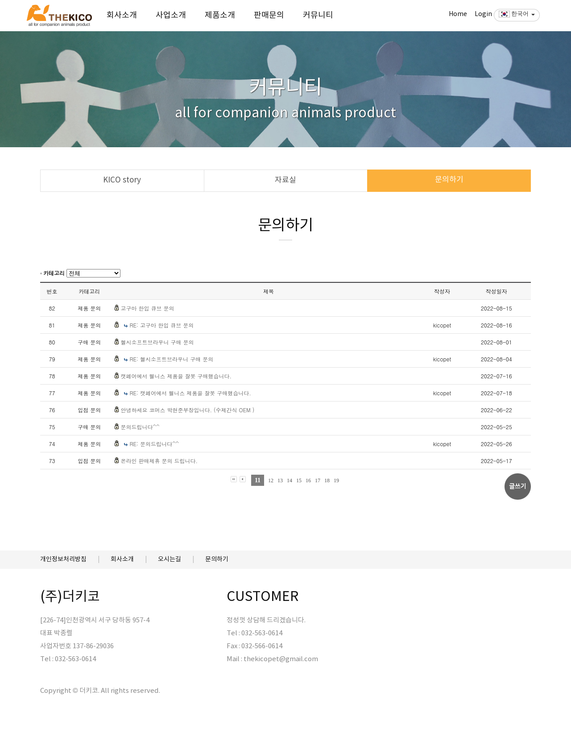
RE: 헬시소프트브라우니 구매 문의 (171, 359)
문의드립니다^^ (139, 427)
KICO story (122, 180)
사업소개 (171, 15)
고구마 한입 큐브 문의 (147, 308)
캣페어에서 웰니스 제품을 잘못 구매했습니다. (176, 376)
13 (280, 480)
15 (299, 480)
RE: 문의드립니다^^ (154, 443)
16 (308, 480)
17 (317, 480)
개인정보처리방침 (63, 559)
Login (483, 14)
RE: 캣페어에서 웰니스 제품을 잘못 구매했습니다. (190, 393)
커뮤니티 (318, 15)
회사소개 (122, 15)
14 (289, 480)
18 (327, 480)
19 (336, 480)
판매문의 (269, 15)
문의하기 (449, 179)
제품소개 (220, 15)
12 (270, 480)
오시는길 (169, 559)
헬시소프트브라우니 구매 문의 (157, 342)
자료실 (285, 180)
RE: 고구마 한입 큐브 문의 (161, 325)
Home (458, 14)
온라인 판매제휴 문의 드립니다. (159, 460)
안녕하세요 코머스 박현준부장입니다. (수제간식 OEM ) (187, 410)
